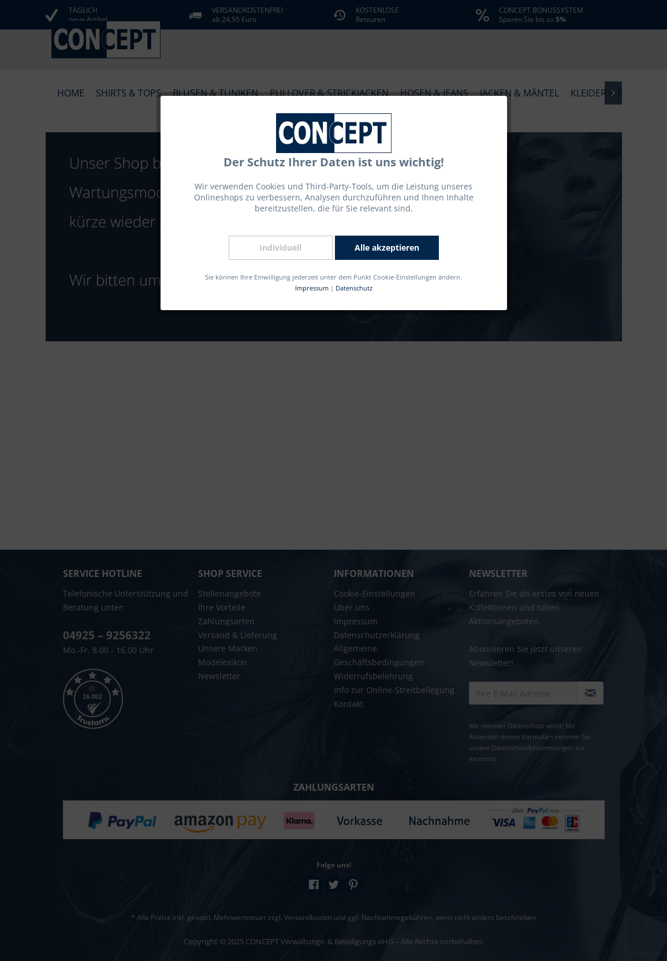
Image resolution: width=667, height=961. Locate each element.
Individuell (280, 246)
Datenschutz (352, 286)
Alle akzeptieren (384, 246)
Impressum (311, 286)
